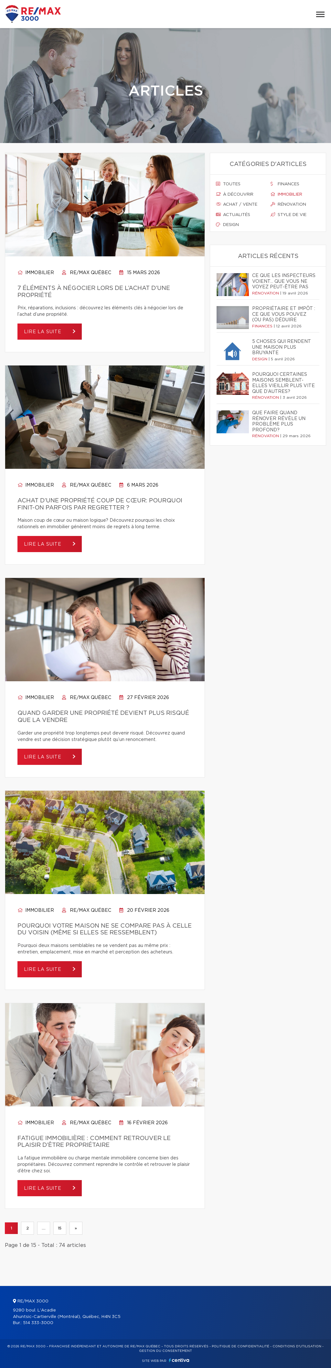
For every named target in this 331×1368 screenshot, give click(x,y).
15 (60, 1228)
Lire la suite (43, 332)
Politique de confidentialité (240, 1346)
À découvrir (234, 194)
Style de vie (288, 214)
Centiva (179, 1360)
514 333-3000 (38, 1323)
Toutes (228, 184)
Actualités (233, 214)
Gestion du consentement (165, 1351)
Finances (285, 184)
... (43, 1228)
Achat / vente (236, 204)
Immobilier (35, 273)
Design (227, 224)
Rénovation (288, 204)
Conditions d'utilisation (296, 1346)
